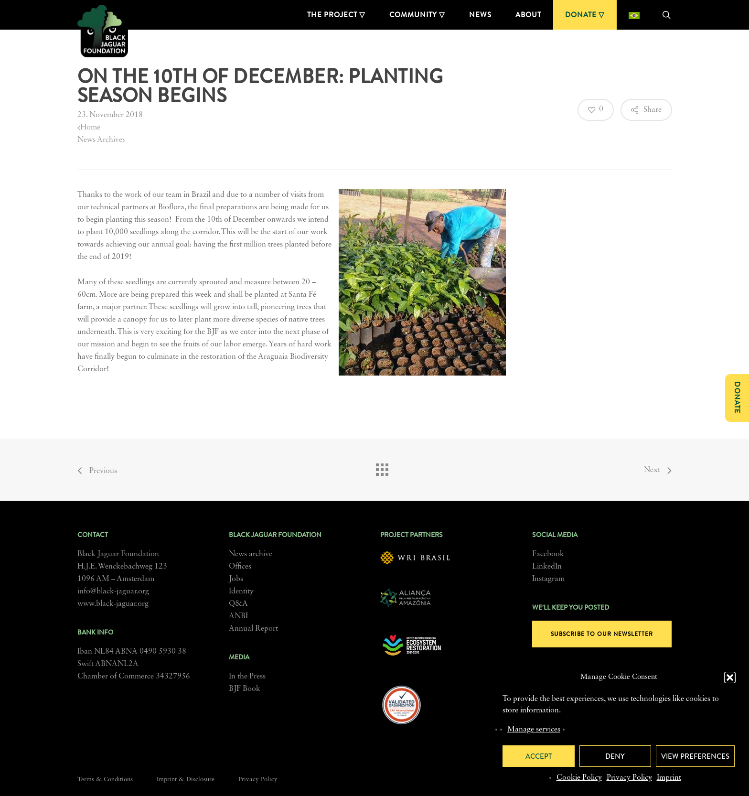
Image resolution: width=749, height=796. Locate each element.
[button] (730, 677)
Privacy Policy (629, 778)
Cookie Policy (579, 778)
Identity (241, 591)
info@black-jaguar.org (113, 591)
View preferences (695, 756)
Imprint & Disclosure (185, 779)
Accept (538, 756)
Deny (615, 756)
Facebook (548, 554)
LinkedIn (547, 566)
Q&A (238, 604)
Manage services (533, 729)
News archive (250, 554)
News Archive (101, 140)
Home (88, 127)
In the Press (247, 676)
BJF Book (244, 689)
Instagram (548, 579)
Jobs (236, 579)
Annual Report (253, 629)
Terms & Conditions (105, 779)
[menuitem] (634, 14)
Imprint (669, 778)
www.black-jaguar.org (113, 604)
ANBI (238, 616)
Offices (240, 566)
